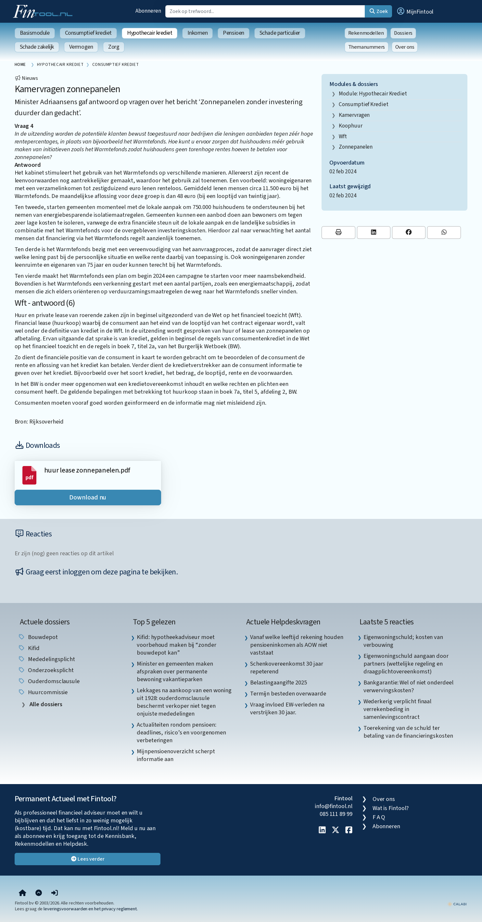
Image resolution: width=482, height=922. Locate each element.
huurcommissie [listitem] (43, 692)
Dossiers (403, 33)
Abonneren (148, 11)
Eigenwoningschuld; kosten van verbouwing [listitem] (403, 641)
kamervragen (354, 115)
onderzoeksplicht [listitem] (46, 670)
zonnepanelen (356, 147)
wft (343, 136)
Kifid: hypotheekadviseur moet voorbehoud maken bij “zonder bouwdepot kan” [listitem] (176, 645)
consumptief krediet (363, 104)
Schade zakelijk (37, 47)
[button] (415, 11)
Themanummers (366, 47)
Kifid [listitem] (29, 648)
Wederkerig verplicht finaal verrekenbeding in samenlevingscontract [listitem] (397, 709)
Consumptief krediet (88, 33)
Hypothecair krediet (149, 33)
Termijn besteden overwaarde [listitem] (288, 693)
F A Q (379, 817)
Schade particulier (280, 33)
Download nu (87, 497)
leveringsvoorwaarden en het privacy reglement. (91, 908)
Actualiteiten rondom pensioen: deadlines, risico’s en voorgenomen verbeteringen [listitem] (181, 732)
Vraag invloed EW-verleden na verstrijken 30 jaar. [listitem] (287, 708)
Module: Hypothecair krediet (373, 94)
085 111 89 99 (336, 814)
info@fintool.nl (333, 806)
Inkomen (197, 33)
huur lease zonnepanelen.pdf (87, 470)
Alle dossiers (45, 704)
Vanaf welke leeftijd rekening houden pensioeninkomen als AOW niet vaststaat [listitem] (296, 645)
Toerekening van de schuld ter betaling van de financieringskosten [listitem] (408, 732)
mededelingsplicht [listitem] (46, 659)
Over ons (404, 47)
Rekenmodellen (366, 33)
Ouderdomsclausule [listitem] (49, 681)
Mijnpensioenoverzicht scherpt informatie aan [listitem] (176, 755)
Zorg (113, 47)
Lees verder (87, 859)
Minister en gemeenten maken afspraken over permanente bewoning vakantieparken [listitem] (175, 671)
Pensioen (233, 33)
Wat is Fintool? (391, 808)
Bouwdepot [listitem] (38, 637)
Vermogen (81, 47)
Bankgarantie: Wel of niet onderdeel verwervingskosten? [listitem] (408, 686)
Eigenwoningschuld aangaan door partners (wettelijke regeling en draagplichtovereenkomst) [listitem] (406, 664)
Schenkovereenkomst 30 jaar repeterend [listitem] (286, 667)
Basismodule (35, 33)
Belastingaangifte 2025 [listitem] (278, 682)
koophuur (350, 126)
